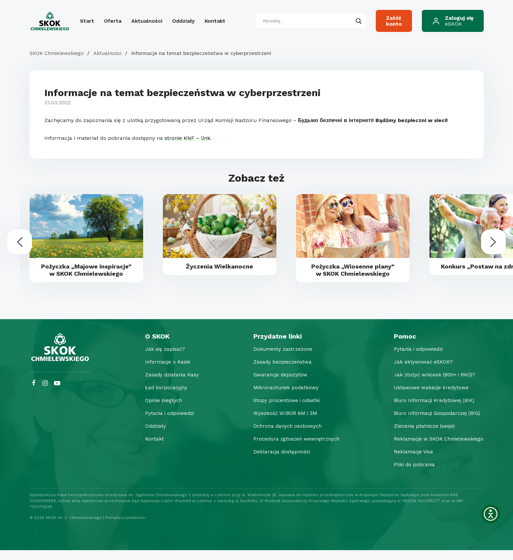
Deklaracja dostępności (278, 461)
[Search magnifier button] (358, 21)
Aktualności (146, 21)
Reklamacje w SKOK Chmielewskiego (437, 448)
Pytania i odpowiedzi (167, 423)
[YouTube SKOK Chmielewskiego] (57, 393)
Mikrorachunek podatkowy (282, 397)
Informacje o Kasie (165, 372)
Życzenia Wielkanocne (219, 267)
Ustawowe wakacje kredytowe (428, 397)
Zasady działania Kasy (169, 384)
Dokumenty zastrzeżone (280, 359)
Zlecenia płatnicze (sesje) (422, 436)
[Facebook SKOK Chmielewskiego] (34, 393)
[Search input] (307, 21)
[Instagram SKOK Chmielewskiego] (44, 393)
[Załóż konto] (394, 21)
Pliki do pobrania (411, 474)
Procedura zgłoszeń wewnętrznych (294, 448)
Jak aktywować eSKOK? (420, 372)
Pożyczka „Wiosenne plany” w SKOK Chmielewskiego (353, 271)
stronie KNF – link (187, 138)
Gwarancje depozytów (276, 384)
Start (87, 21)
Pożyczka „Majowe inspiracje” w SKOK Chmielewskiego (86, 275)
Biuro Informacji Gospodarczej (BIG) (435, 423)
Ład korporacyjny (163, 397)
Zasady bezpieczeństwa (279, 372)
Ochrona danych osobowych (284, 436)
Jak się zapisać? (162, 359)
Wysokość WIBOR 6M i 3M (281, 423)
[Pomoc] (437, 346)
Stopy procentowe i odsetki (283, 410)
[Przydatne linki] (294, 346)
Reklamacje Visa (410, 461)
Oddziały (183, 21)
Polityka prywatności (125, 527)
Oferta (112, 21)
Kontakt (215, 21)
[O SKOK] (169, 346)
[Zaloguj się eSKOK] (453, 21)
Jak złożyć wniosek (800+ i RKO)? (432, 384)
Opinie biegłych (160, 410)
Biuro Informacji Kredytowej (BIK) (432, 410)
